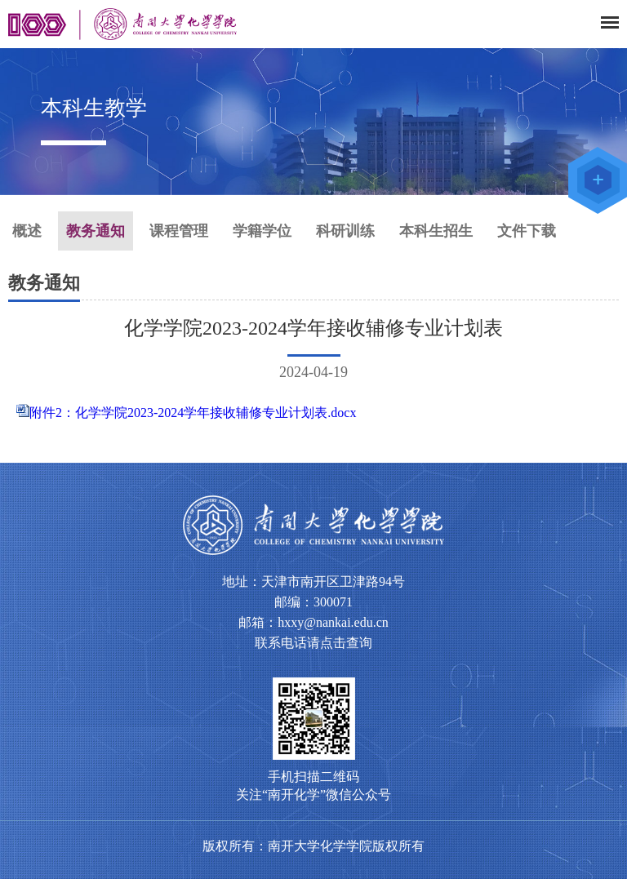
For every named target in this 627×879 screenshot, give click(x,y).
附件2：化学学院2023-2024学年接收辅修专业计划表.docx (192, 413)
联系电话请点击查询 (313, 643)
